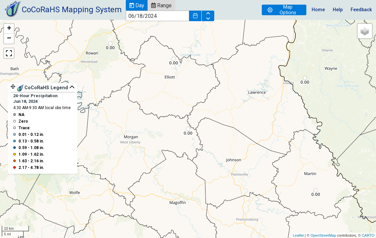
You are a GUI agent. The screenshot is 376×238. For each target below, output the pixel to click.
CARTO (368, 235)
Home (318, 10)
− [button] (9, 39)
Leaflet (298, 235)
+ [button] (9, 29)
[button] (137, 5)
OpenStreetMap (323, 235)
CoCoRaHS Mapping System (72, 9)
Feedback (361, 10)
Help (338, 10)
